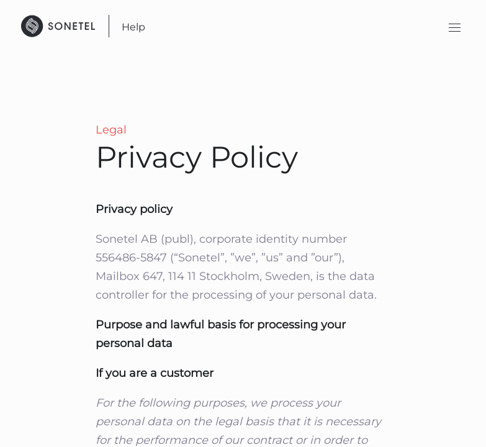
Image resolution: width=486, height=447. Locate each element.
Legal (111, 130)
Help (133, 27)
